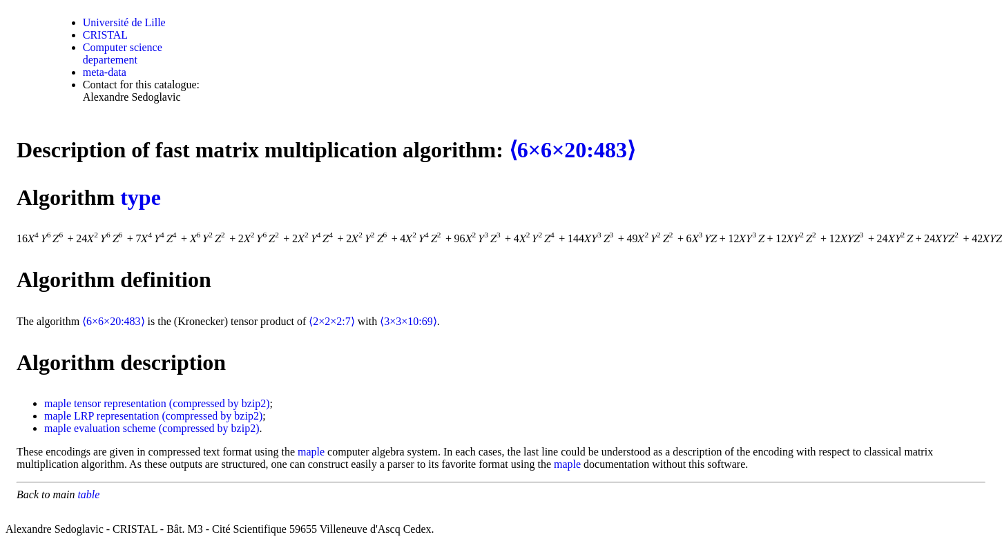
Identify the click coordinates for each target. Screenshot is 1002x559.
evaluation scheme (115, 428)
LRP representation (116, 416)
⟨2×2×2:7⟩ (332, 321)
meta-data (104, 72)
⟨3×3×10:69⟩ (408, 321)
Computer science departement (122, 53)
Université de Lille (124, 22)
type (140, 197)
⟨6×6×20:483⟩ (572, 149)
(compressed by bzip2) (219, 403)
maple (57, 403)
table (88, 494)
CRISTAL (105, 35)
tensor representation (120, 403)
